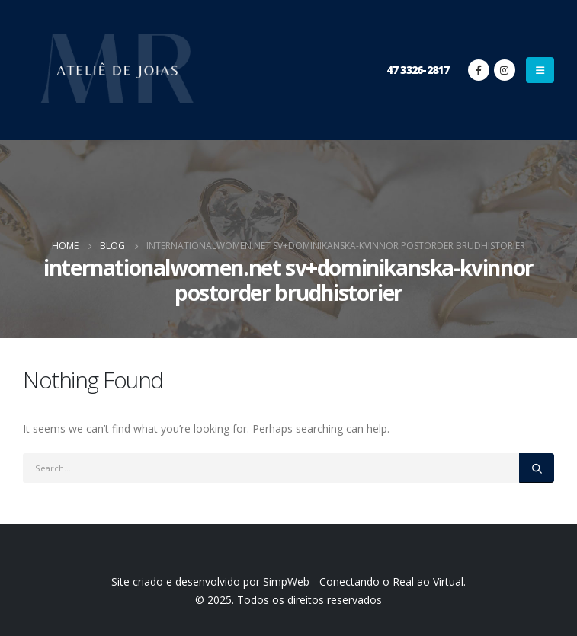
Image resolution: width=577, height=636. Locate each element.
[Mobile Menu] (540, 70)
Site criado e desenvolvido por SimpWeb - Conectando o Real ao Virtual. (288, 581)
